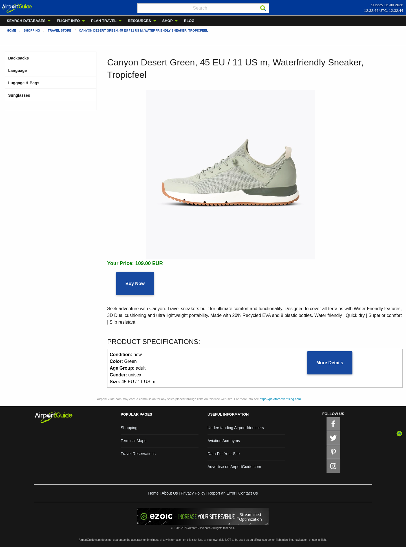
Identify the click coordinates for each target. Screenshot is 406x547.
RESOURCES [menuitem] (139, 21)
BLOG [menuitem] (189, 21)
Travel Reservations (138, 453)
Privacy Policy (193, 493)
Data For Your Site (224, 453)
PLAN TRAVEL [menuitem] (103, 21)
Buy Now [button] (135, 283)
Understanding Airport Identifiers (236, 427)
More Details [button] (329, 362)
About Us (170, 493)
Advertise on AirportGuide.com (234, 466)
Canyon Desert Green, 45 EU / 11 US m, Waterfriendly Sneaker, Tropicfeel (143, 30)
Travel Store (59, 30)
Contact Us (248, 493)
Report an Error (221, 493)
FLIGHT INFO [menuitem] (68, 21)
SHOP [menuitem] (167, 21)
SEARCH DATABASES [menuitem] (26, 21)
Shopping (32, 30)
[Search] (263, 8)
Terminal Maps (133, 440)
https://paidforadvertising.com (280, 399)
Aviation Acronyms (224, 440)
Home (11, 30)
